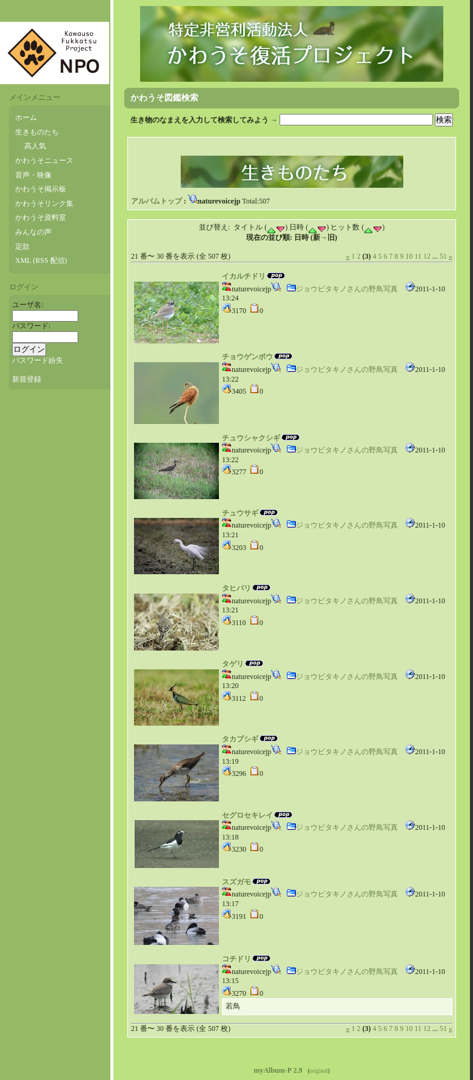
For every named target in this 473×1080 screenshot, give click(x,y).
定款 (22, 246)
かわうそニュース (44, 160)
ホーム (26, 117)
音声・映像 (33, 175)
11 (417, 256)
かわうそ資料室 (40, 217)
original (319, 1070)
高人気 (35, 146)
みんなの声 (33, 232)
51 (443, 256)
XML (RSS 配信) (41, 260)
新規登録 (26, 379)
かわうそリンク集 (44, 203)
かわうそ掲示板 (40, 189)
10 (408, 256)
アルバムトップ (156, 201)
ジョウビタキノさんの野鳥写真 (342, 289)
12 (427, 256)
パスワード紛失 (37, 360)
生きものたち (37, 132)
